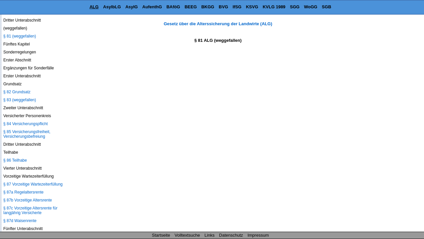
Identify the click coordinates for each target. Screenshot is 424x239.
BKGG (207, 6)
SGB (326, 6)
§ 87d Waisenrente (19, 220)
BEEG (191, 6)
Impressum (258, 235)
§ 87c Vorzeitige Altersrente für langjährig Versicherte (30, 210)
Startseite (161, 235)
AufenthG (152, 6)
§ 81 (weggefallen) (19, 36)
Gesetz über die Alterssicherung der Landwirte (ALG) (218, 23)
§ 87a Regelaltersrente (23, 192)
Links (209, 235)
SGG (294, 6)
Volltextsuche (187, 235)
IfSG (237, 6)
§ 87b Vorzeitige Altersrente (27, 200)
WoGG (310, 6)
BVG (223, 6)
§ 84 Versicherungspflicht (25, 123)
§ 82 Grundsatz (16, 92)
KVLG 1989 (274, 6)
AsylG (131, 6)
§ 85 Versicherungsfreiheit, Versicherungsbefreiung (26, 134)
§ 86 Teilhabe (15, 160)
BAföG (173, 6)
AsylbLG (112, 6)
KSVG (252, 6)
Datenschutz (231, 235)
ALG (93, 6)
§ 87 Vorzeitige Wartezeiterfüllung (33, 184)
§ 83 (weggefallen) (19, 100)
